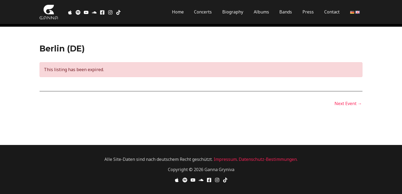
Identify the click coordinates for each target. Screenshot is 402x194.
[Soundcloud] (201, 180)
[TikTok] (118, 12)
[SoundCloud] (94, 12)
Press (310, 12)
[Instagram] (110, 12)
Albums (267, 12)
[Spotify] (78, 12)
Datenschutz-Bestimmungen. (268, 159)
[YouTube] (193, 180)
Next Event (348, 103)
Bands (290, 12)
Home (189, 12)
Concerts (213, 12)
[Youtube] (86, 12)
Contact (332, 12)
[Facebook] (102, 12)
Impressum (225, 159)
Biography (240, 12)
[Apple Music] (70, 12)
